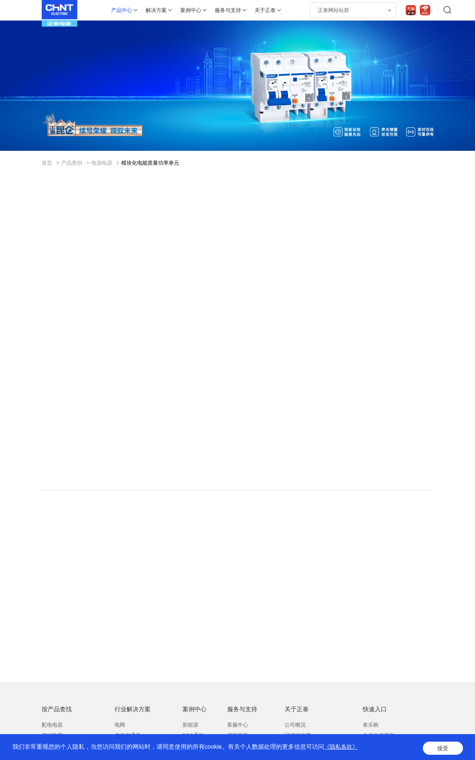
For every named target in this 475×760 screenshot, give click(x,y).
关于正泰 (265, 10)
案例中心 (190, 10)
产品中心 (121, 10)
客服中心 (237, 728)
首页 (47, 163)
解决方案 (156, 10)
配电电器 (52, 728)
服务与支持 (228, 10)
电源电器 (101, 163)
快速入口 (375, 712)
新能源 (190, 728)
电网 (120, 728)
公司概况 (295, 728)
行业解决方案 (133, 712)
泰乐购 (370, 728)
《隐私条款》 (342, 748)
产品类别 (71, 163)
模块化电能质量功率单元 (150, 163)
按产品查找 (57, 712)
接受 (442, 748)
